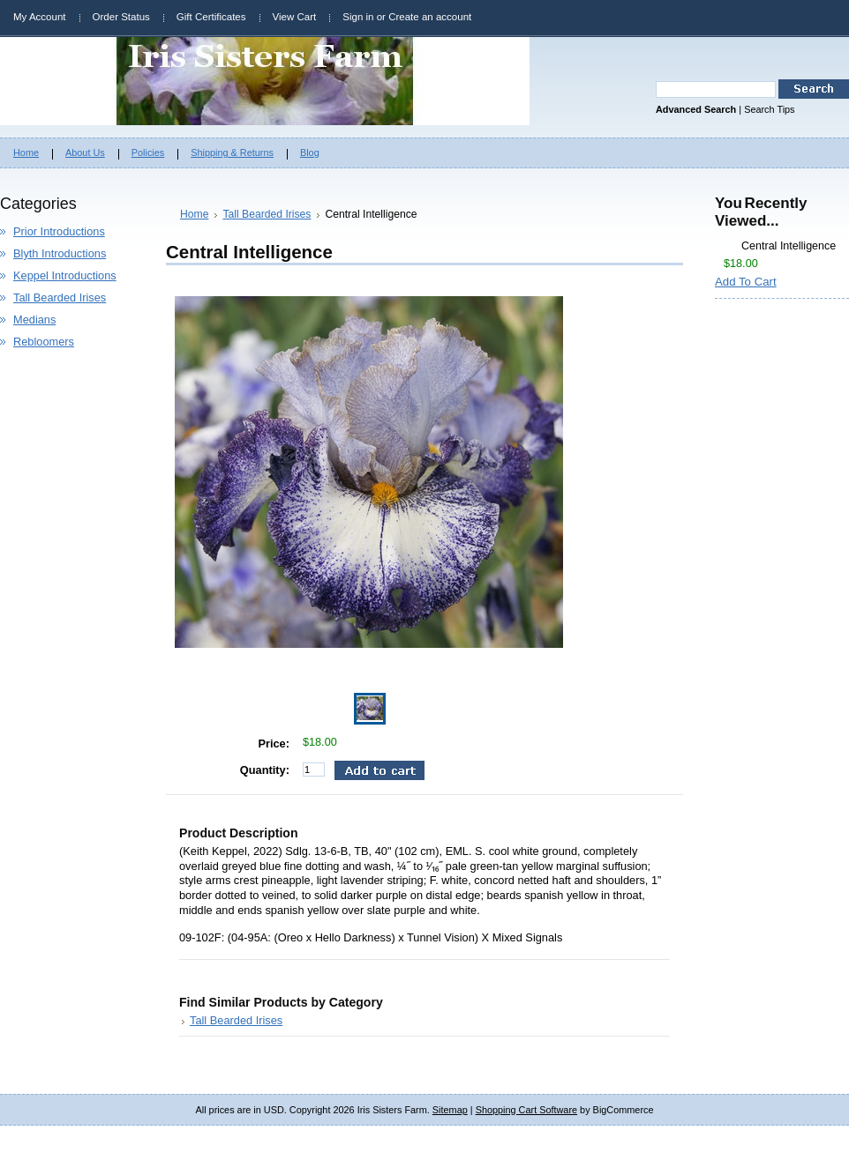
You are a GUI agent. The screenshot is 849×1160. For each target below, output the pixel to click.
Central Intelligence (788, 246)
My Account (39, 16)
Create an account (429, 16)
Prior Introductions (59, 231)
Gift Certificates (211, 16)
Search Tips (769, 109)
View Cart (295, 16)
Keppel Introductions (64, 275)
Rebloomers (43, 341)
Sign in (357, 16)
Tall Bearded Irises (59, 297)
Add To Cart (746, 281)
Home (194, 214)
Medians (34, 319)
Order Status (121, 16)
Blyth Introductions (59, 253)
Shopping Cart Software (526, 1109)
